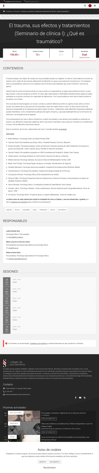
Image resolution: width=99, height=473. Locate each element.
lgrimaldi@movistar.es (15, 237)
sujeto (35, 210)
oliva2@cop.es (13, 248)
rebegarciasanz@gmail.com (17, 259)
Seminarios (17, 11)
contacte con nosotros (19, 202)
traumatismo (62, 210)
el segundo (63, 129)
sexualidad (26, 210)
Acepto (43, 462)
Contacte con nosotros (38, 343)
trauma (52, 210)
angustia (9, 210)
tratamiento (43, 210)
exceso (17, 210)
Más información (49, 467)
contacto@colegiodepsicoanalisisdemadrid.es (17, 394)
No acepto (54, 462)
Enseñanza (9, 11)
